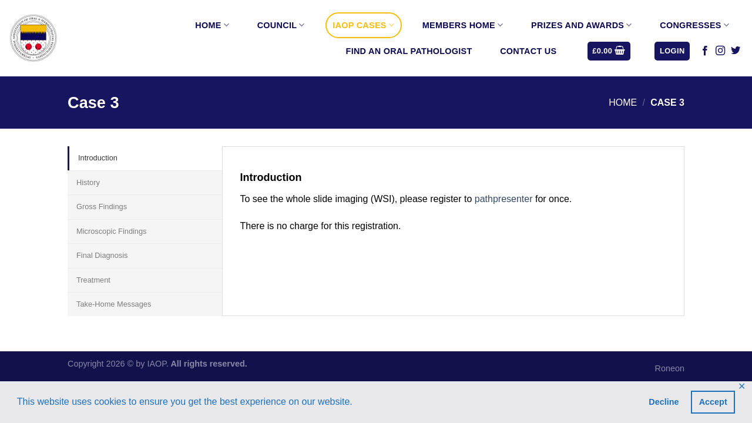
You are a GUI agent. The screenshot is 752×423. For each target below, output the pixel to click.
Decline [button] (664, 402)
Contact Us (528, 51)
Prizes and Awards (581, 25)
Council (281, 25)
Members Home (462, 25)
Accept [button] (713, 402)
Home (212, 25)
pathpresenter (504, 199)
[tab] (145, 158)
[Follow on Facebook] (705, 51)
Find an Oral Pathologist (409, 51)
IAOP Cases (363, 25)
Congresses (694, 25)
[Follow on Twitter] (735, 51)
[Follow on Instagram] (720, 51)
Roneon (669, 368)
